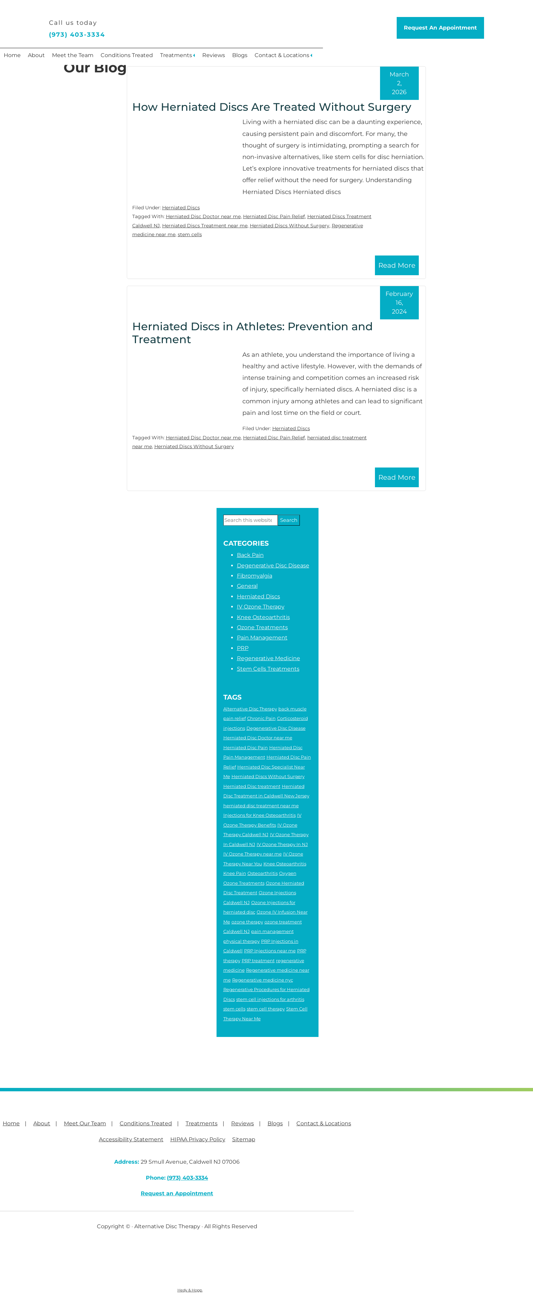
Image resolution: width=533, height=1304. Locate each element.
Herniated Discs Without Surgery (289, 226)
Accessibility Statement (131, 1139)
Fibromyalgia (254, 575)
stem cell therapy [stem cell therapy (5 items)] (266, 1008)
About (50, 58)
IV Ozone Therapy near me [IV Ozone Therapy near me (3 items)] (252, 854)
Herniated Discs (181, 208)
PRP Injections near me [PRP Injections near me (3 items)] (270, 950)
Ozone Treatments (262, 627)
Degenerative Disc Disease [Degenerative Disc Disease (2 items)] (276, 728)
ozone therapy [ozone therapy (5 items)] (247, 921)
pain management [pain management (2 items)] (272, 931)
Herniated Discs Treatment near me (204, 226)
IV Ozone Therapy (261, 606)
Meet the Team (97, 58)
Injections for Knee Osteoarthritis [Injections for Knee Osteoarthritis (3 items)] (259, 815)
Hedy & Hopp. (190, 1290)
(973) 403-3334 (77, 34)
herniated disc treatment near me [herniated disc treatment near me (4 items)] (261, 805)
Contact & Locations (355, 58)
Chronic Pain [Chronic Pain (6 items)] (261, 718)
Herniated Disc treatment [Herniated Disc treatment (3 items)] (251, 786)
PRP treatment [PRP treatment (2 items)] (258, 960)
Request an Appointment (177, 1193)
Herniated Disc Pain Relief (274, 216)
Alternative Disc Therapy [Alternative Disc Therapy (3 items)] (250, 708)
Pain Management (262, 637)
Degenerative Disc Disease (273, 565)
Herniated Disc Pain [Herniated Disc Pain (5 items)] (245, 747)
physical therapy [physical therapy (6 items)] (241, 941)
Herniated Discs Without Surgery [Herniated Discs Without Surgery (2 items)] (268, 776)
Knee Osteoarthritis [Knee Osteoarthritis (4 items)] (284, 863)
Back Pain (250, 555)
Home (16, 58)
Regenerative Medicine (268, 658)
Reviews (267, 58)
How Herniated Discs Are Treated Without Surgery (271, 106)
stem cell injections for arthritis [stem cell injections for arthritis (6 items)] (270, 999)
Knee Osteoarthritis (263, 617)
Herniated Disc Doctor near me (203, 216)
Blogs (303, 58)
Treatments (220, 58)
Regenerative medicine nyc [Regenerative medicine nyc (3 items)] (262, 980)
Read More (396, 265)
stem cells (190, 234)
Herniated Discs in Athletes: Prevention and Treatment (252, 333)
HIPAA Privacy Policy (197, 1139)
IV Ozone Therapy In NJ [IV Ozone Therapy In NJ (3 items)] (282, 844)
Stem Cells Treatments (268, 669)
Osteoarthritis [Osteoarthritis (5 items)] (262, 873)
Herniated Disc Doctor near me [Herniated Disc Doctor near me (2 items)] (257, 737)
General (247, 586)
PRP (242, 648)
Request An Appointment (440, 27)
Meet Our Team (85, 1123)
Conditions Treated (161, 58)
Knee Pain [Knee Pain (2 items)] (234, 873)
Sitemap (243, 1139)
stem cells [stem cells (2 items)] (234, 1008)
